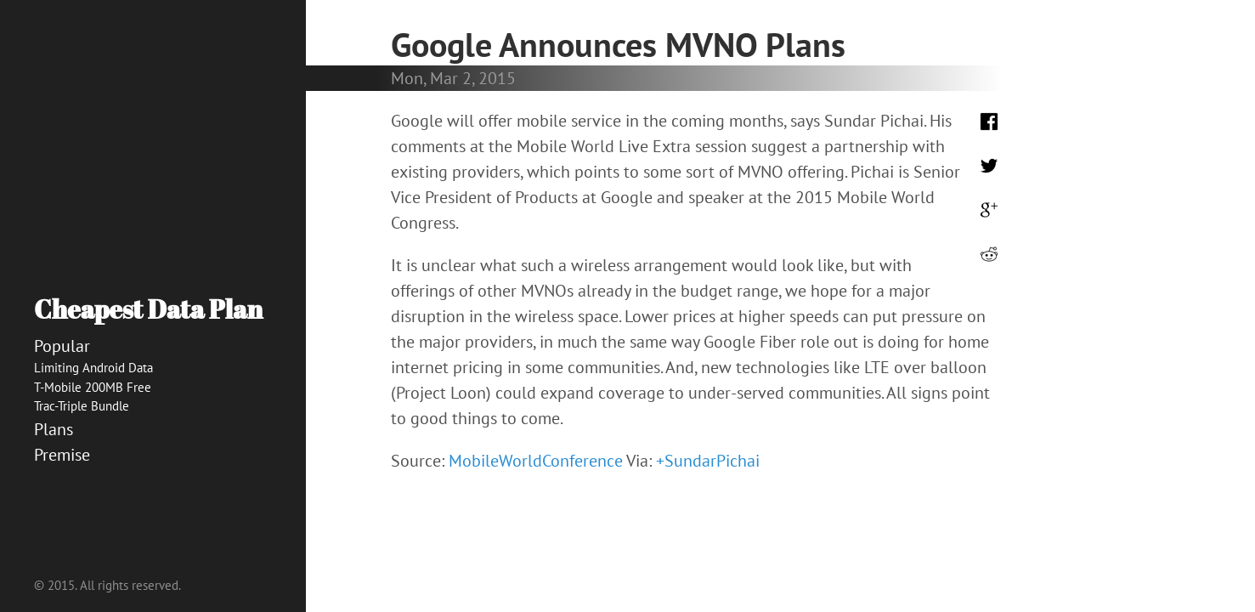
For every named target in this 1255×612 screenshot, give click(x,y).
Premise (62, 455)
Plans (53, 429)
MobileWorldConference (536, 461)
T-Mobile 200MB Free (92, 387)
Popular (62, 346)
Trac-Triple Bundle (81, 406)
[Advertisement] (153, 527)
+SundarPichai (708, 461)
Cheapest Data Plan (148, 309)
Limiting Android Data (93, 368)
